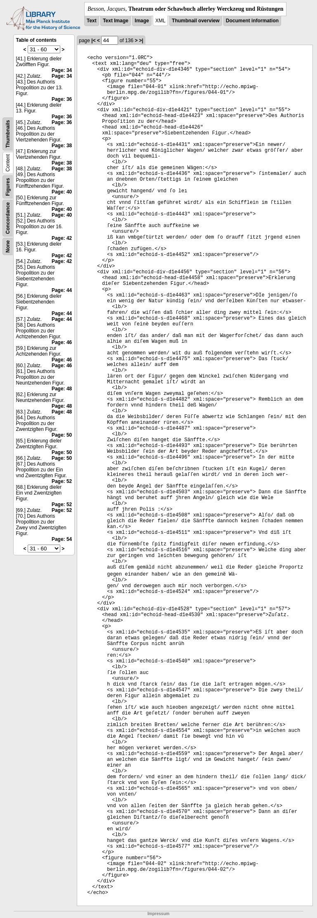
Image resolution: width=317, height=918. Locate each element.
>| (141, 40)
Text (92, 21)
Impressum (158, 913)
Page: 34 (62, 70)
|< (93, 40)
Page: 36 (62, 99)
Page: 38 (62, 145)
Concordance (8, 218)
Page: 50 (62, 435)
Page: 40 (62, 192)
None (8, 246)
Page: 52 (62, 481)
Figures (8, 187)
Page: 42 (62, 238)
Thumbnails (8, 134)
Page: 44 (62, 290)
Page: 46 (62, 342)
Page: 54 (62, 539)
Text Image (115, 21)
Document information (252, 21)
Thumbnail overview (195, 21)
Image (142, 21)
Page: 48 (62, 389)
